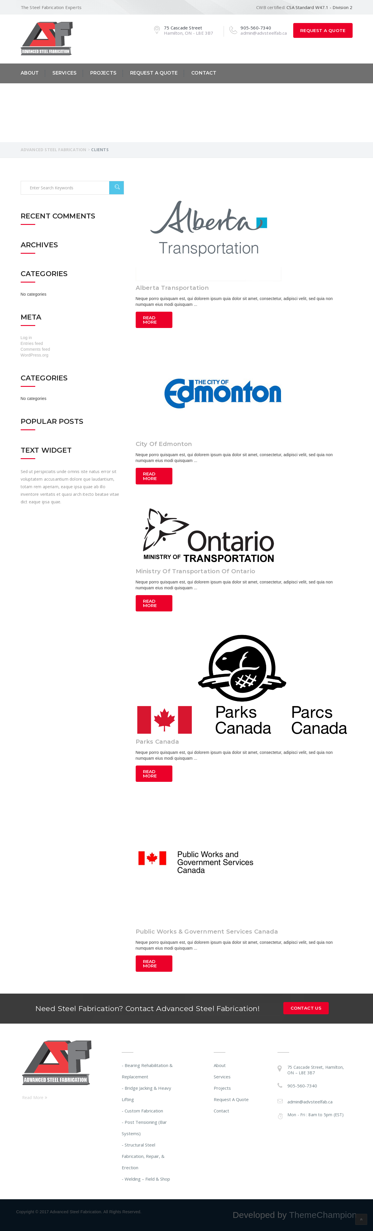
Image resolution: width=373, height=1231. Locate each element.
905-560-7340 (302, 1086)
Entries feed (32, 343)
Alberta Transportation (172, 287)
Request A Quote (323, 30)
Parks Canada (157, 741)
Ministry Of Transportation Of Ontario (195, 571)
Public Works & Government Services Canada (207, 931)
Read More (150, 320)
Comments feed (35, 349)
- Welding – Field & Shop (146, 1179)
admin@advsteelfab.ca (310, 1102)
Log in (26, 337)
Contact (203, 73)
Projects (103, 73)
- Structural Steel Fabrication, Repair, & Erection (143, 1156)
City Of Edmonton (164, 443)
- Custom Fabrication (142, 1111)
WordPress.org (35, 355)
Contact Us (306, 1008)
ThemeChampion (323, 1215)
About (30, 73)
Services (64, 73)
